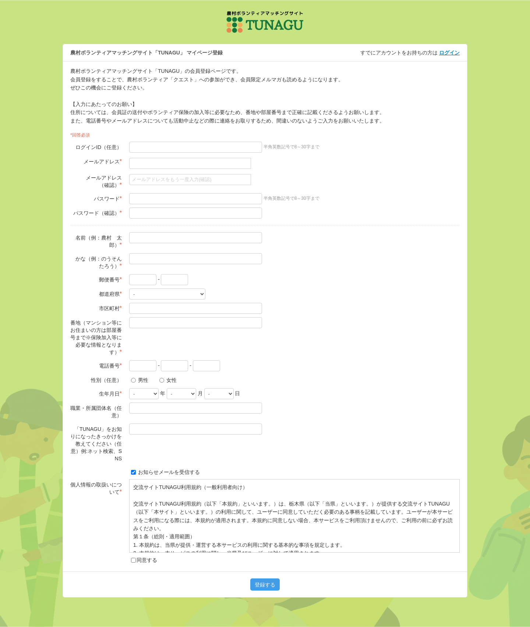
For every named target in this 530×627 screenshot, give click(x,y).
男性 (139, 380)
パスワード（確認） (97, 213)
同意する (144, 560)
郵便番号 (110, 279)
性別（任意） (106, 380)
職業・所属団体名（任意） (96, 411)
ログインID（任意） (98, 147)
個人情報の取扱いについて (96, 488)
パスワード (108, 198)
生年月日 (110, 393)
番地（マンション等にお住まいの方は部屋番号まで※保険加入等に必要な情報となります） (96, 337)
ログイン (449, 53)
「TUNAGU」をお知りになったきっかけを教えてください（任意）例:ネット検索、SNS (96, 443)
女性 (168, 380)
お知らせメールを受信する (165, 472)
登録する (265, 584)
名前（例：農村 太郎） (98, 241)
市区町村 (110, 308)
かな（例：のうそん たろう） (98, 262)
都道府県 (110, 294)
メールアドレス (103, 161)
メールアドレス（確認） (104, 181)
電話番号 (110, 365)
